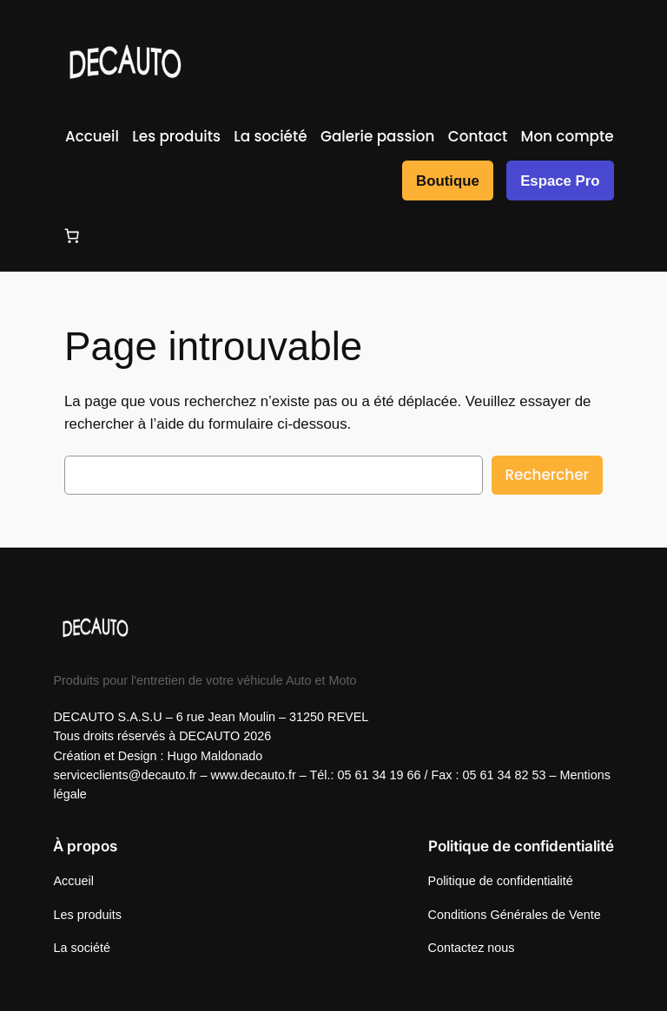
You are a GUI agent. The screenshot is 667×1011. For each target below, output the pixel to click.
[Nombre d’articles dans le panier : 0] (71, 236)
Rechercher (547, 474)
